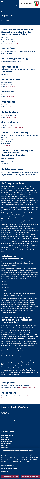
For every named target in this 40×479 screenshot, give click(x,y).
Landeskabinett (6, 443)
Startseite (3, 11)
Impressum (4, 471)
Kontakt (3, 425)
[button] (9, 2)
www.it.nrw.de (5, 145)
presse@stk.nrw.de (11, 86)
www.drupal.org (30, 176)
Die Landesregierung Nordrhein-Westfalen (30, 3)
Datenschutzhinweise (7, 465)
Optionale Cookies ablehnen (30, 476)
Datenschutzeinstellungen (10, 476)
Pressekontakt (5, 439)
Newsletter (4, 447)
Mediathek (4, 437)
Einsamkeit (4, 445)
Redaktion (7, 347)
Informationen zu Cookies (9, 468)
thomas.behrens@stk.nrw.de (14, 127)
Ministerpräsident (6, 441)
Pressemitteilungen (7, 435)
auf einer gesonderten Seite (26, 388)
